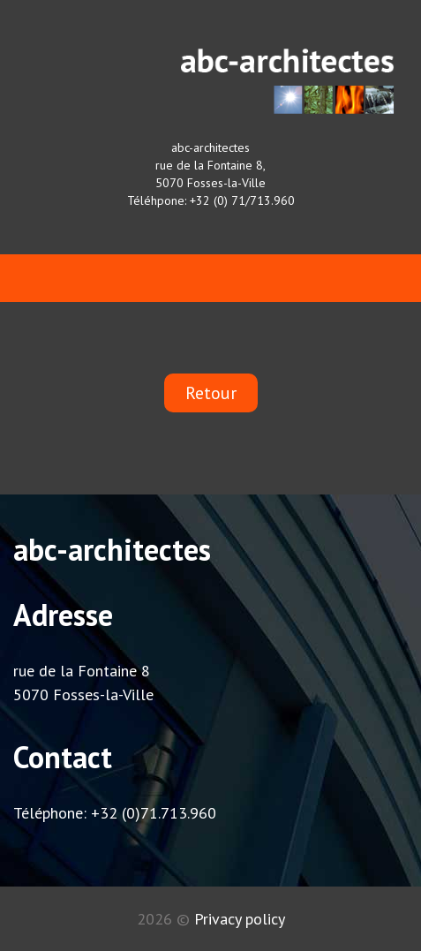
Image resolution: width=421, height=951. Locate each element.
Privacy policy (239, 919)
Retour (211, 392)
